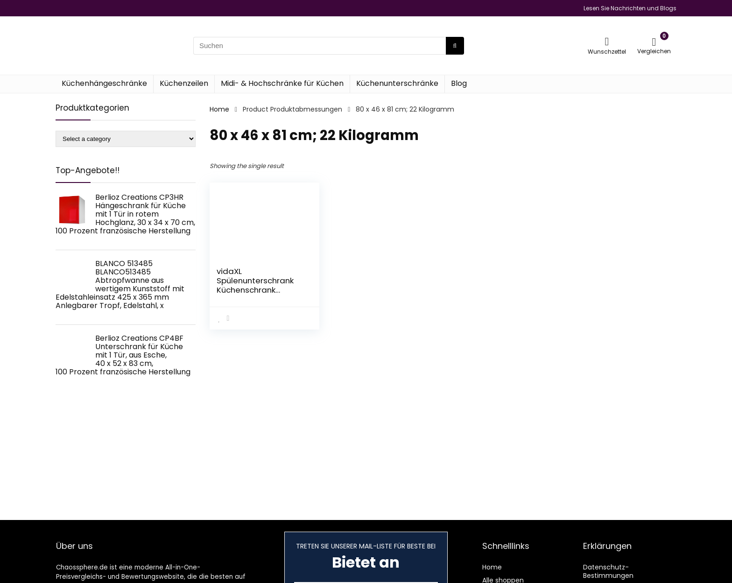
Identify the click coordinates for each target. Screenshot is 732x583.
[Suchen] (455, 46)
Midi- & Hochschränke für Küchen (282, 83)
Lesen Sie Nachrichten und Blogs (630, 8)
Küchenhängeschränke (104, 83)
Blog (459, 83)
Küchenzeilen (184, 83)
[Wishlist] (607, 41)
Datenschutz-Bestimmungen (608, 571)
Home (219, 109)
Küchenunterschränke (397, 83)
